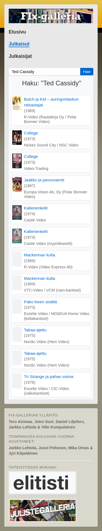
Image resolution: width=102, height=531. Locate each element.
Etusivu (17, 32)
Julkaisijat (20, 56)
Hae (87, 71)
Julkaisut (19, 44)
